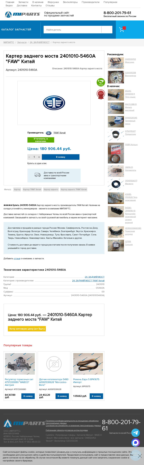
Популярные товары (65, 435)
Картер (17, 189)
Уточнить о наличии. (41, 140)
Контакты (36, 5)
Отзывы (50, 5)
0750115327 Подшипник (130, 132)
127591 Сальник (129, 243)
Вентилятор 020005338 (66, 441)
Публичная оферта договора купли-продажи (67, 430)
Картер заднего (51, 189)
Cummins (50, 435)
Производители (90, 2)
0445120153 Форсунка (130, 60)
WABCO (98, 435)
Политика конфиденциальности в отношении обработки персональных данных (72, 422)
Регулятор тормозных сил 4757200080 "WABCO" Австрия (19, 382)
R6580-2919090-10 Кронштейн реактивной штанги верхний (130, 215)
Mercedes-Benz (61, 438)
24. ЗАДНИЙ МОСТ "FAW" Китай (88, 280)
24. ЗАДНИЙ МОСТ (94, 277)
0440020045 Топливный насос (131, 121)
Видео (9, 5)
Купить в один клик (37, 163)
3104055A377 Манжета (131, 182)
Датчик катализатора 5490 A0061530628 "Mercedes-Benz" (53, 382)
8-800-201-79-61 (117, 13)
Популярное (110, 2)
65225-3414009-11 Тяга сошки (130, 94)
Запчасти (23, 2)
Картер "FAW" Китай (32, 189)
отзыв (17, 258)
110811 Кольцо (131, 144)
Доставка (22, 5)
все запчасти (77, 438)
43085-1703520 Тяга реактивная (131, 197)
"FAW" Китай (59, 132)
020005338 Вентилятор (130, 74)
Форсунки (53, 2)
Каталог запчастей (16, 29)
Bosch (50, 438)
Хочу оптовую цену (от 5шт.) (27, 328)
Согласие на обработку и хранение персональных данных (73, 425)
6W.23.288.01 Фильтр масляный (131, 107)
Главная (10, 2)
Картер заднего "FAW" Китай (74, 189)
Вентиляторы (70, 2)
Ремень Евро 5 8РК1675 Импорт (86, 381)
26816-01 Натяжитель (130, 168)
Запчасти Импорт (85, 435)
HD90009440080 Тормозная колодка (133, 231)
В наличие (37, 2)
